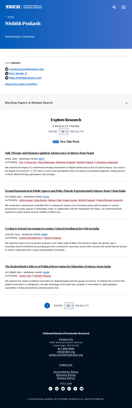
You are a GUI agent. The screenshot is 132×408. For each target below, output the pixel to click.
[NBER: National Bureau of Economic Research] (26, 7)
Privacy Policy (66, 378)
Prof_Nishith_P (18, 73)
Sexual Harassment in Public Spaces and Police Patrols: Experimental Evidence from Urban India (65, 191)
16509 (46, 272)
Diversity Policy (66, 375)
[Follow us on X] (50, 389)
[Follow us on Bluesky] (63, 389)
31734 (46, 197)
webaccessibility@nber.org (66, 355)
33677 (42, 159)
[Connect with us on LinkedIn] (57, 389)
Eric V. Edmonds (28, 162)
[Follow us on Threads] (69, 389)
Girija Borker (40, 200)
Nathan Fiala (55, 200)
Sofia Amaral (26, 200)
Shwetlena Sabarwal (107, 162)
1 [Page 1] (47, 305)
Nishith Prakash (85, 162)
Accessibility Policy (66, 372)
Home (10, 16)
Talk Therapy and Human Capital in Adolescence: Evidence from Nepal (49, 153)
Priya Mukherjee (46, 162)
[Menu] (123, 7)
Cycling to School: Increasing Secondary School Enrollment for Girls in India (52, 228)
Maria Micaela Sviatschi (110, 200)
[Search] (114, 7)
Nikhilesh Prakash (65, 162)
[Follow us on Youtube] (81, 389)
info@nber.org (66, 351)
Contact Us (66, 339)
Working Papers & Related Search (29, 102)
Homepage (66, 365)
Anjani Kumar (70, 200)
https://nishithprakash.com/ (25, 78)
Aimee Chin (25, 276)
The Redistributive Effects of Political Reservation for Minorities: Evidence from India (58, 266)
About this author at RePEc (21, 84)
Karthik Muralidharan (30, 238)
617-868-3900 (66, 348)
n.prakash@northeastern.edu (26, 69)
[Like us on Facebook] (75, 389)
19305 (44, 234)
